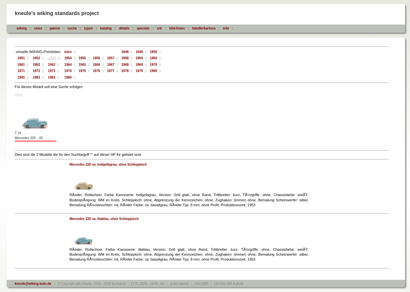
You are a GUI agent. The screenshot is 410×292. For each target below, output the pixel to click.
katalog (106, 28)
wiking (22, 28)
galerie (54, 28)
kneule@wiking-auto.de (33, 283)
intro (67, 52)
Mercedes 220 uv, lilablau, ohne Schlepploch (104, 219)
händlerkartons (204, 28)
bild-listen (177, 28)
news (38, 28)
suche (72, 28)
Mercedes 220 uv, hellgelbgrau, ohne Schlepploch (108, 164)
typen (88, 28)
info (226, 28)
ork (159, 28)
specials (143, 28)
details (124, 28)
